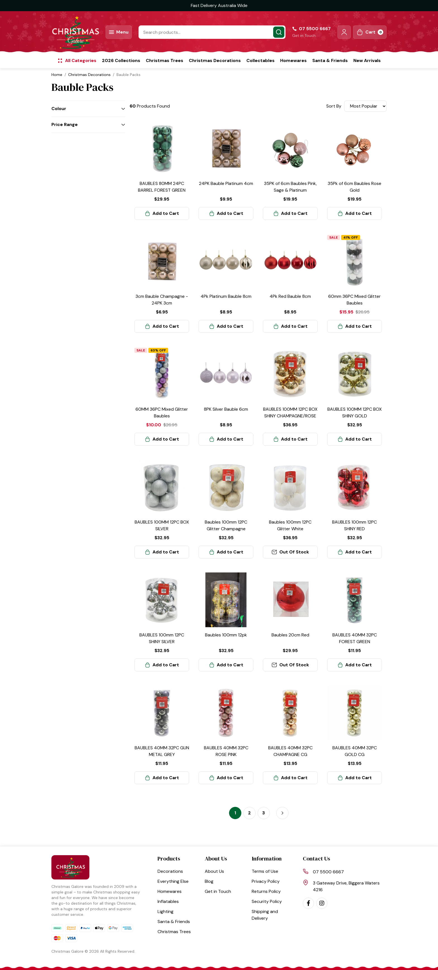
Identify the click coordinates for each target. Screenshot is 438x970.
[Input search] (212, 32)
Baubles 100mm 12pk (226, 635)
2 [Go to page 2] (249, 813)
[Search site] (278, 32)
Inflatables (168, 901)
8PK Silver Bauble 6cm (226, 409)
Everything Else (173, 881)
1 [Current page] (235, 813)
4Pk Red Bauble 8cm (290, 296)
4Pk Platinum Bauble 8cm (226, 296)
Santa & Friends (330, 60)
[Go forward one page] (282, 813)
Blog (209, 881)
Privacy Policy (266, 881)
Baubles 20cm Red (290, 635)
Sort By (333, 106)
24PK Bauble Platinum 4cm (226, 183)
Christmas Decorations (215, 60)
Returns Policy (266, 891)
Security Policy (267, 901)
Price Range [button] (64, 124)
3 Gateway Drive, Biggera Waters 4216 (346, 886)
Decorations (170, 871)
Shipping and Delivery (265, 915)
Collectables (260, 60)
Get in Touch (304, 35)
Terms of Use (265, 871)
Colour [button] (58, 108)
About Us (214, 871)
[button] (344, 32)
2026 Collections (121, 60)
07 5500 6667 (328, 872)
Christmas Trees (164, 60)
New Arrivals (367, 60)
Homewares (293, 60)
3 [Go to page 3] (263, 813)
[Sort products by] (365, 106)
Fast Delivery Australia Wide (219, 5)
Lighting (165, 911)
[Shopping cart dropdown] (370, 32)
